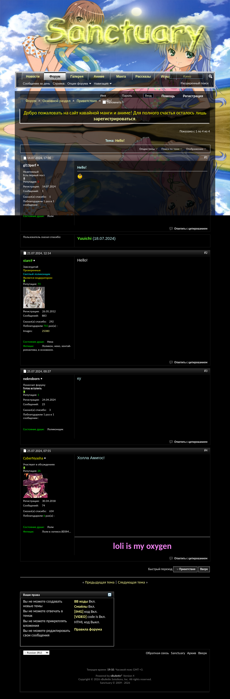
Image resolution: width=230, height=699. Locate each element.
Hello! (120, 140)
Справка (58, 83)
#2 (205, 253)
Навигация (101, 83)
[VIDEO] (80, 616)
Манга (121, 76)
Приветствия (87, 101)
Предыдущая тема (99, 582)
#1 (205, 157)
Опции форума (77, 83)
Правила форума (88, 629)
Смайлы (80, 606)
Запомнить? (112, 102)
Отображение (194, 149)
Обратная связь (157, 653)
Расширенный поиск (194, 83)
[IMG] (78, 611)
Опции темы (147, 149)
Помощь (168, 96)
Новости (33, 76)
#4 (205, 450)
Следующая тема (131, 582)
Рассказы (143, 76)
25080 (45, 331)
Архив (191, 653)
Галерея (76, 76)
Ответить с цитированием (188, 228)
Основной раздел (56, 101)
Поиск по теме (170, 149)
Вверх (204, 569)
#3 (205, 371)
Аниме (99, 76)
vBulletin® (117, 676)
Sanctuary (178, 653)
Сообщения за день (36, 83)
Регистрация (193, 96)
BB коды (81, 601)
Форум (54, 76)
